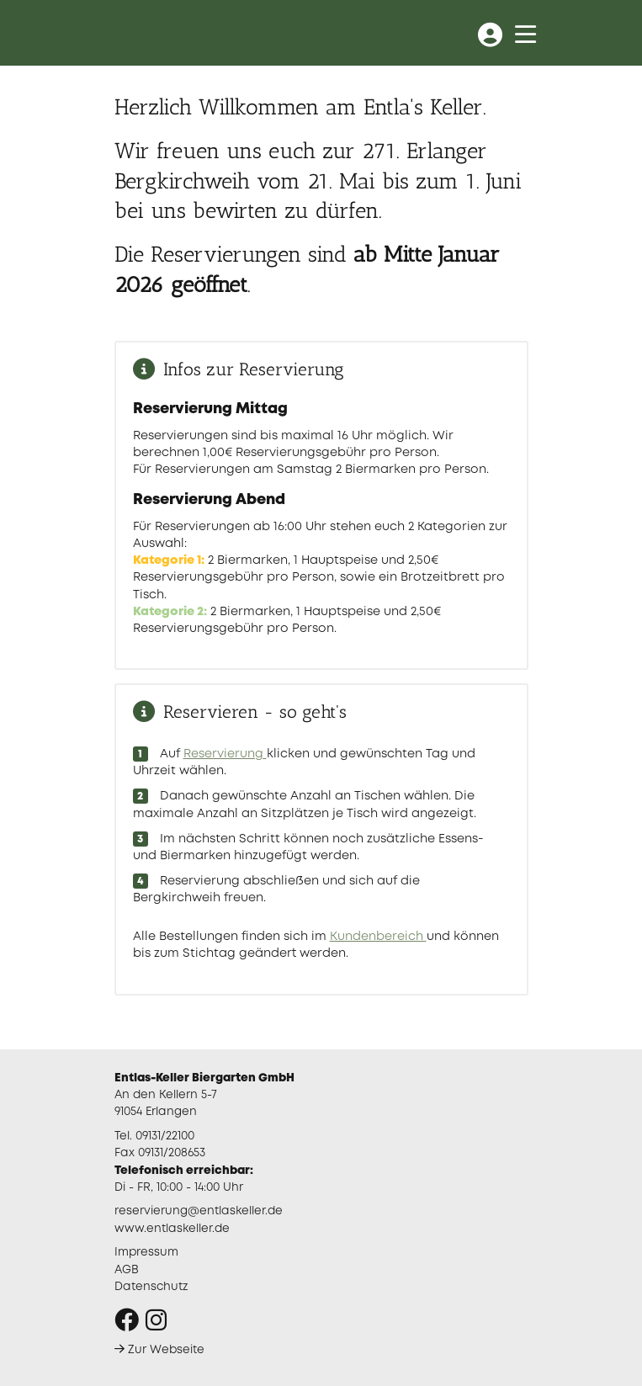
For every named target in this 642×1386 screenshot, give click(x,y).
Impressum (146, 1252)
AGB (126, 1270)
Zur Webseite (159, 1350)
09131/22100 (164, 1136)
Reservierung (225, 754)
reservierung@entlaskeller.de (198, 1211)
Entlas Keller (182, 33)
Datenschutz (151, 1287)
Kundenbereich (378, 937)
